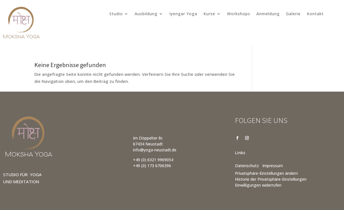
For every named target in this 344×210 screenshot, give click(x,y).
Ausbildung (146, 14)
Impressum (272, 165)
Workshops (238, 14)
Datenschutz (247, 165)
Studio (116, 14)
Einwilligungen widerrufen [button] (258, 185)
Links (240, 152)
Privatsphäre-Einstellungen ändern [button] (266, 173)
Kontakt (315, 14)
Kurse (209, 14)
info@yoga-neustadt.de (154, 149)
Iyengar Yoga (183, 14)
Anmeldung (268, 14)
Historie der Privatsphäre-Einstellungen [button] (271, 179)
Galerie (293, 14)
